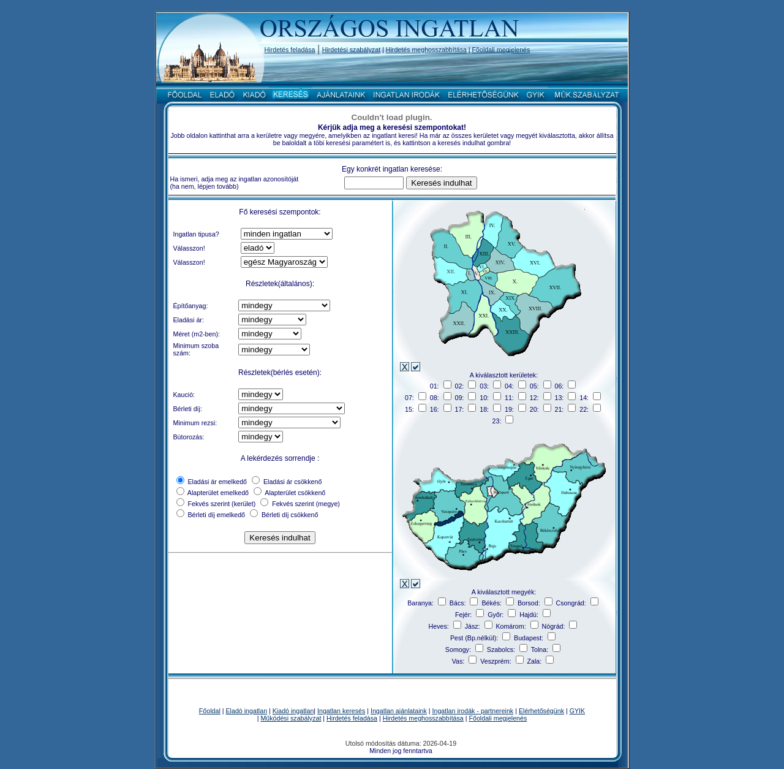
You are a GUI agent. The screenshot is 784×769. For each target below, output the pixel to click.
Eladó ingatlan (247, 710)
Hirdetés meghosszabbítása (426, 49)
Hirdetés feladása (290, 49)
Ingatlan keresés (341, 710)
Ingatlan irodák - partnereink (473, 710)
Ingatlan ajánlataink (399, 710)
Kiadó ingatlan (293, 710)
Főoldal (210, 710)
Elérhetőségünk (541, 710)
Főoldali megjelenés (498, 718)
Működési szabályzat (290, 718)
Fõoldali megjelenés (501, 49)
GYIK (577, 710)
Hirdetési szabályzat (351, 49)
